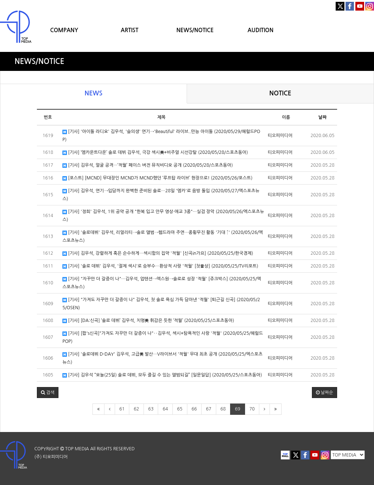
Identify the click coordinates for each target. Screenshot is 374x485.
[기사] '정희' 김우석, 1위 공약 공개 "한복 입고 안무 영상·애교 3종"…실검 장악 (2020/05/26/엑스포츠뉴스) (163, 215)
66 (194, 409)
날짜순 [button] (324, 392)
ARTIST (129, 30)
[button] (47, 392)
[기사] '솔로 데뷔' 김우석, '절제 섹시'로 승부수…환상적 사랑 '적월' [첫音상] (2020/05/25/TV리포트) (160, 266)
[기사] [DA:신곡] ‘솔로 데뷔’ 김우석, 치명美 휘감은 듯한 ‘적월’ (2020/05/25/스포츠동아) (148, 320)
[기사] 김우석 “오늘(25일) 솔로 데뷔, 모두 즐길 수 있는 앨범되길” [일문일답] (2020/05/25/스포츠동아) (162, 375)
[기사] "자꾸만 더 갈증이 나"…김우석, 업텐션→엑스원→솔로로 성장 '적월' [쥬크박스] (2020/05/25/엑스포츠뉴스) (161, 283)
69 (237, 409)
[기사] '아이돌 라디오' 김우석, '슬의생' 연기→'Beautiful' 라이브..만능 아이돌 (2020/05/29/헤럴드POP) (161, 135)
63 (151, 409)
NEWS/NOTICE (195, 30)
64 (165, 409)
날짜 (322, 117)
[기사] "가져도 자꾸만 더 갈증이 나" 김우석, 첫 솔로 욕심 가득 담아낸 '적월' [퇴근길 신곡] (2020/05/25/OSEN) (161, 304)
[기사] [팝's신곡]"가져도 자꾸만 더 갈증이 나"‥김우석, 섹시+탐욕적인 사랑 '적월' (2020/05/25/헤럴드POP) (162, 337)
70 (252, 409)
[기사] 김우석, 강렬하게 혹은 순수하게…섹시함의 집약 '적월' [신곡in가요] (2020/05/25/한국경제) (157, 253)
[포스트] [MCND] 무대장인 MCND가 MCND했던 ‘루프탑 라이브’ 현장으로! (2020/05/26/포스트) (157, 178)
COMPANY (64, 30)
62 (136, 409)
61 (122, 409)
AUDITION (261, 30)
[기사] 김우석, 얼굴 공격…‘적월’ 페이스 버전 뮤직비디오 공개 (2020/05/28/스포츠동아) (147, 165)
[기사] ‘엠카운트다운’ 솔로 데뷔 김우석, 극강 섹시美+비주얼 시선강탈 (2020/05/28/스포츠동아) (155, 152)
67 (208, 409)
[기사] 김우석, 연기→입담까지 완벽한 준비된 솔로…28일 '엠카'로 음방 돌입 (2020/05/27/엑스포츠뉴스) (160, 195)
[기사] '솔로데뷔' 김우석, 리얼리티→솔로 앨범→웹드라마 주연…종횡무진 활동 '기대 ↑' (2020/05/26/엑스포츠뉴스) (162, 236)
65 (180, 409)
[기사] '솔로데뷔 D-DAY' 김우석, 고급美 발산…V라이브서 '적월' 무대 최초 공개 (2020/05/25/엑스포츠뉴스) (162, 358)
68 (223, 409)
